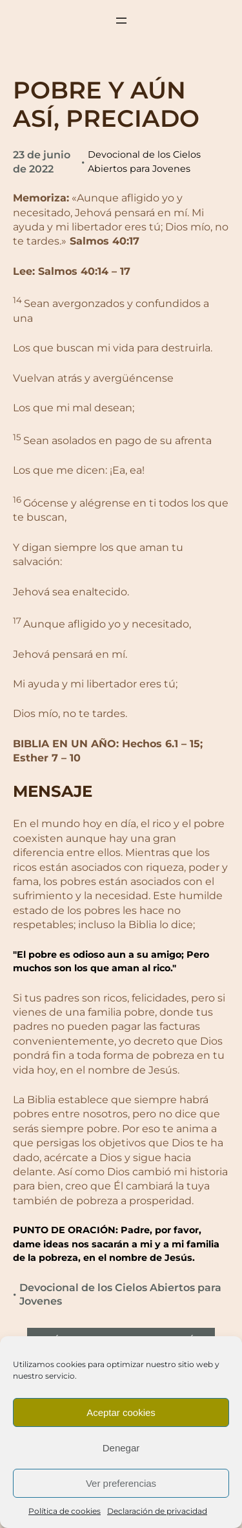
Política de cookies (64, 1511)
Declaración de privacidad (157, 1511)
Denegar (121, 1447)
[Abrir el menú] (121, 20)
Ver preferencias (121, 1483)
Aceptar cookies (121, 1412)
